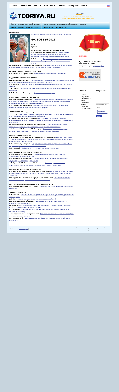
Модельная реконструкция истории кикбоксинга (50, 73)
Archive (84, 6)
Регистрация (101, 111)
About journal (73, 6)
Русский (108, 6)
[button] (97, 96)
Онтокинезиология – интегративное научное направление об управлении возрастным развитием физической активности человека (50, 54)
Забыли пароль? (102, 113)
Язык (33, 45)
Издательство (25, 6)
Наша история (49, 6)
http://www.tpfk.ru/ (98, 66)
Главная (14, 6)
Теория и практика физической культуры (25, 24)
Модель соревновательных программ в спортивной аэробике (38, 199)
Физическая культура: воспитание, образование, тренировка (64, 24)
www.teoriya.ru (23, 229)
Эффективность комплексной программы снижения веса (40, 148)
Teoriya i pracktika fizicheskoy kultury (55, 27)
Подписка (61, 6)
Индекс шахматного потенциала (44, 93)
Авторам (37, 6)
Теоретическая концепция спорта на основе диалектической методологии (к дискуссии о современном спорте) (51, 61)
